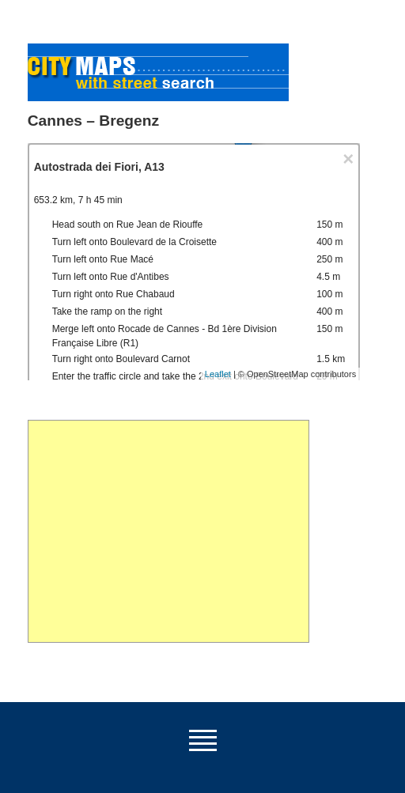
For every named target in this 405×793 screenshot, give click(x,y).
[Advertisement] (168, 531)
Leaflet (218, 374)
